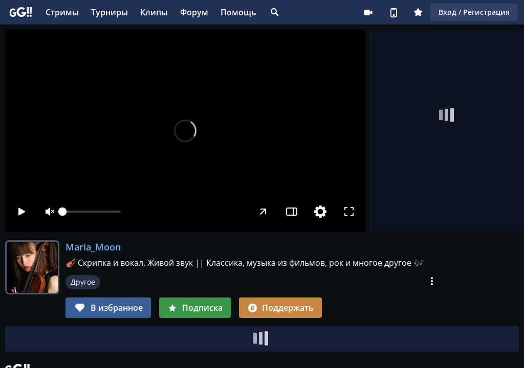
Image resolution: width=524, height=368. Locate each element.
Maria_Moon (93, 247)
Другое (83, 282)
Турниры (109, 12)
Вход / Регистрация (474, 12)
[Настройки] (320, 211)
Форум (194, 12)
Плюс (418, 12)
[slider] (91, 212)
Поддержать (280, 307)
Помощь (238, 12)
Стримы (62, 12)
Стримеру (368, 12)
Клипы (154, 12)
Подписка (195, 307)
